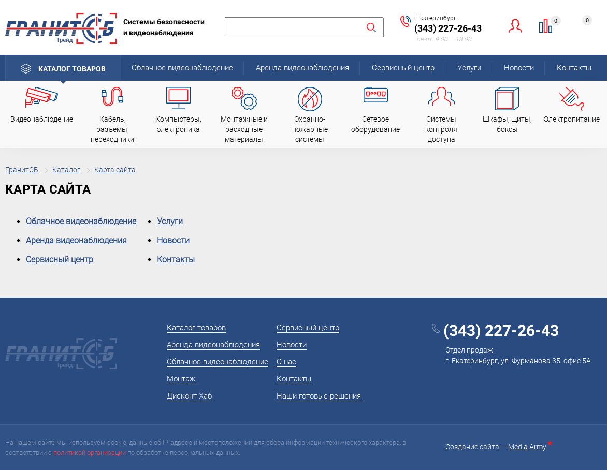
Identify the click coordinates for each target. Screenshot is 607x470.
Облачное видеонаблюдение (182, 67)
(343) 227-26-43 (448, 28)
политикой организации (89, 453)
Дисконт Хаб (189, 396)
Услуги (469, 67)
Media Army (529, 447)
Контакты (574, 67)
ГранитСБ (21, 170)
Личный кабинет (516, 26)
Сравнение (552, 22)
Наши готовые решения (319, 396)
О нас (286, 361)
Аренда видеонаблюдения (302, 67)
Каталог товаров (72, 69)
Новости (519, 67)
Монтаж (181, 379)
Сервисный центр (403, 67)
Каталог (66, 170)
